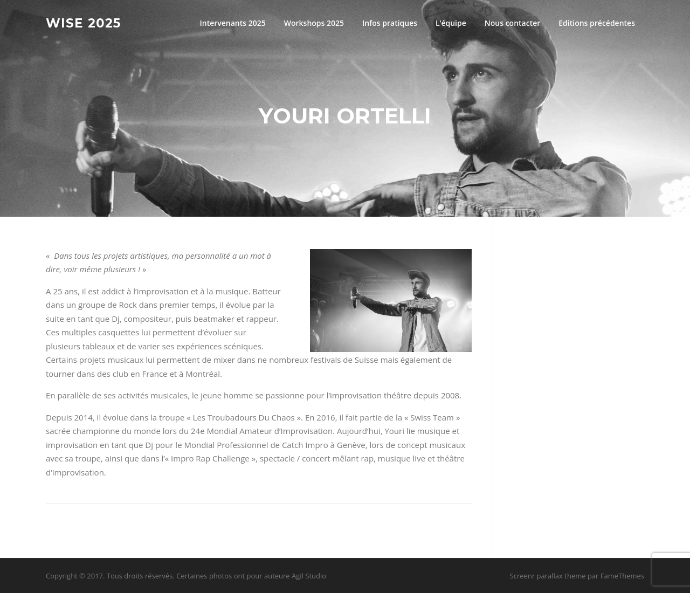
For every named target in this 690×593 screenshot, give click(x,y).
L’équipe (451, 23)
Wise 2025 (83, 22)
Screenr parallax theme (548, 576)
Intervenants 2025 (232, 23)
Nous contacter (513, 23)
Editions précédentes (596, 23)
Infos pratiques (389, 23)
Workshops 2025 (314, 23)
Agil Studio (309, 576)
